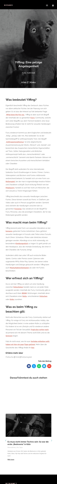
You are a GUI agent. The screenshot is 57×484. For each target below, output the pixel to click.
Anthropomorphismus (15, 142)
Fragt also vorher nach (40, 330)
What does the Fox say (15, 115)
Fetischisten (18, 287)
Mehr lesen (11, 459)
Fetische (10, 357)
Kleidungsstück (21, 243)
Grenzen (9, 336)
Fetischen (43, 296)
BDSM (24, 293)
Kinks (12, 299)
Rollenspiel (10, 182)
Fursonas (18, 209)
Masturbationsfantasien (19, 268)
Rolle (24, 296)
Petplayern (10, 188)
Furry (32, 118)
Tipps (21, 447)
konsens (9, 231)
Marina (10, 447)
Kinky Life (16, 447)
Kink (17, 357)
